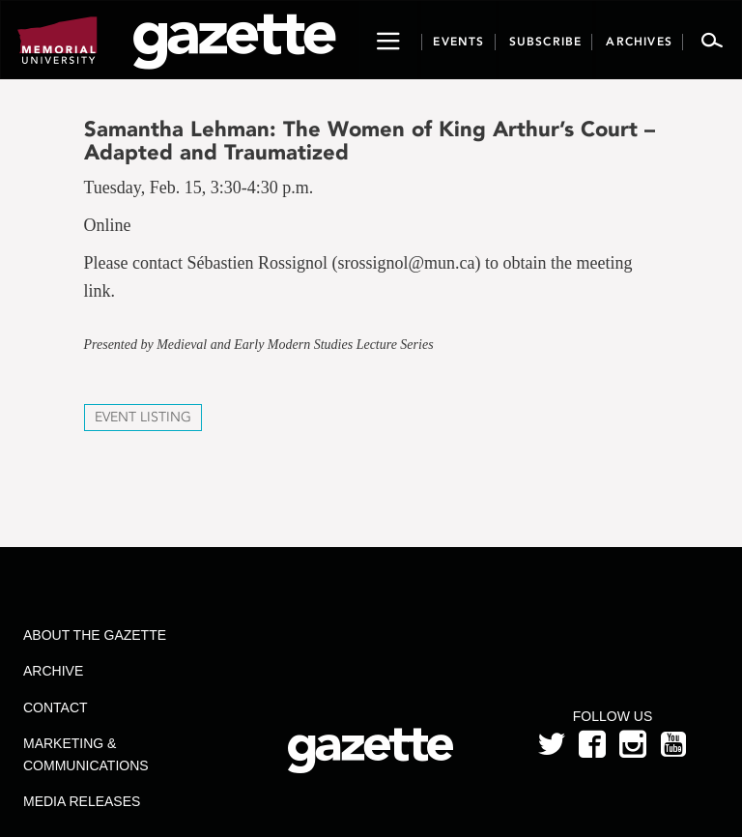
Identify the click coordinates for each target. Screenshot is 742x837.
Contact (55, 707)
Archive (53, 670)
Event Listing (143, 417)
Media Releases (81, 801)
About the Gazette (94, 635)
